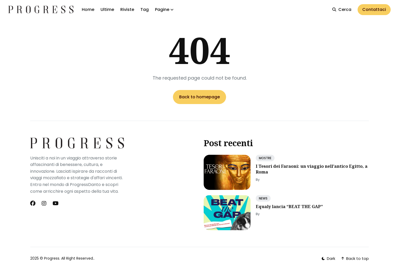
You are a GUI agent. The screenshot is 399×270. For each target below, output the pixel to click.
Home (88, 9)
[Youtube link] (56, 203)
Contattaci (374, 9)
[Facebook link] (33, 203)
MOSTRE (265, 158)
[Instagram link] (44, 203)
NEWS (263, 198)
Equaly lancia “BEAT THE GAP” (289, 206)
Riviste (127, 9)
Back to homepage (199, 97)
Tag (144, 9)
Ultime (107, 9)
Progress (51, 258)
